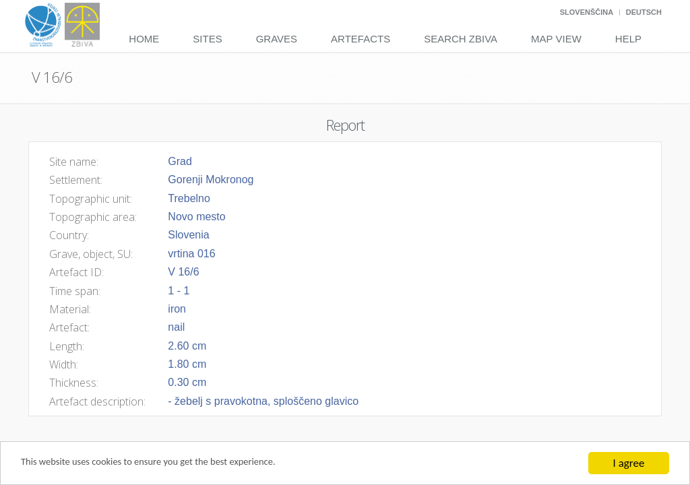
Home (144, 38)
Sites (207, 38)
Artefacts (360, 38)
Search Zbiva (460, 38)
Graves (276, 38)
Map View (556, 38)
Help (628, 38)
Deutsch (644, 12)
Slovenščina (586, 12)
